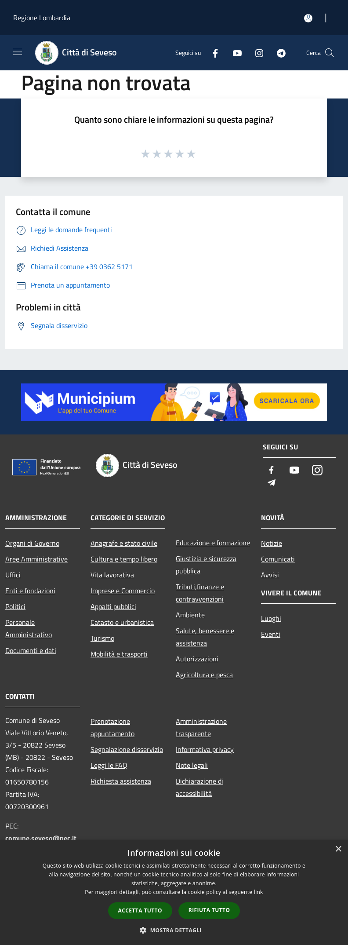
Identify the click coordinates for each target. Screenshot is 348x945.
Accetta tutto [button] (140, 910)
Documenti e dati (30, 650)
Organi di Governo (32, 543)
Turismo (102, 638)
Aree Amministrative (36, 559)
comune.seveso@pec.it (40, 838)
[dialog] (174, 892)
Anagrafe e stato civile (124, 543)
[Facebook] (212, 52)
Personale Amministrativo (28, 628)
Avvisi (270, 574)
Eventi (270, 634)
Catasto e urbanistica (122, 622)
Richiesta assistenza (121, 781)
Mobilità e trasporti (119, 654)
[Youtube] (234, 52)
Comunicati (278, 559)
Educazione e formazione (213, 542)
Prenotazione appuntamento (112, 727)
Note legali (192, 765)
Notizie (271, 543)
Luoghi (271, 618)
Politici (15, 606)
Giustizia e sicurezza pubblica (206, 564)
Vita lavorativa (112, 574)
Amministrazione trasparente (201, 727)
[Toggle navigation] (17, 52)
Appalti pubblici (113, 606)
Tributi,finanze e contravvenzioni (200, 592)
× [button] (338, 849)
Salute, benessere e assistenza (205, 636)
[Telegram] (277, 52)
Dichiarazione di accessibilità (199, 787)
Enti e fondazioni (30, 590)
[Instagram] (256, 52)
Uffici (13, 574)
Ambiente (190, 614)
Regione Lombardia (41, 17)
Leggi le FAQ (109, 765)
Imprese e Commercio (123, 590)
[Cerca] (329, 52)
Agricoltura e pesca (204, 674)
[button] (174, 930)
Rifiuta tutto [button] (209, 910)
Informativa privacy (205, 749)
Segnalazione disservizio (127, 749)
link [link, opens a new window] (258, 892)
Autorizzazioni (197, 658)
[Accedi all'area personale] (308, 18)
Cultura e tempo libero (124, 559)
